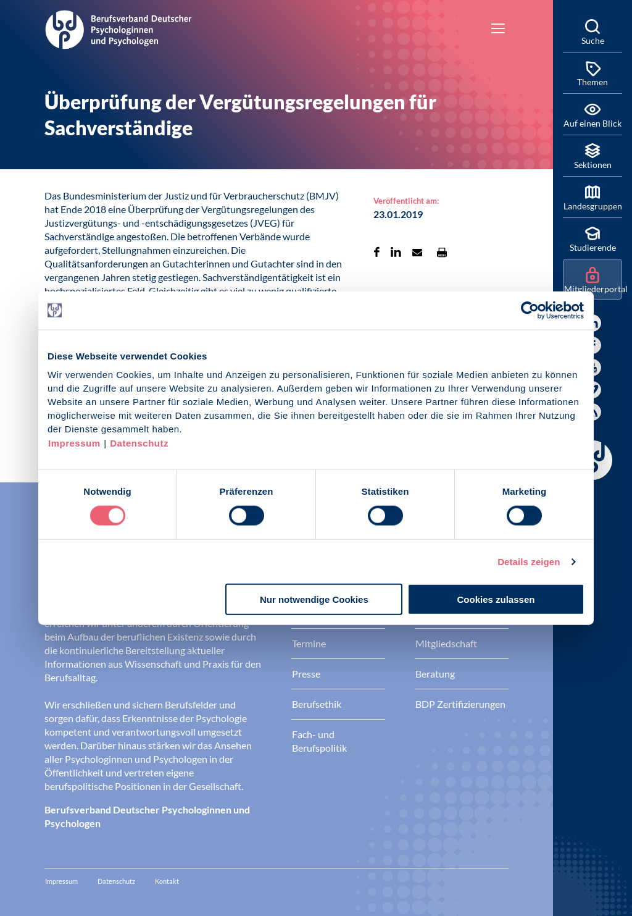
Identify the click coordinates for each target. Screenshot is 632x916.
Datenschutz (139, 443)
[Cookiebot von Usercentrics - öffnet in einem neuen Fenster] (530, 310)
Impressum (74, 443)
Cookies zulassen (496, 599)
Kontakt (167, 881)
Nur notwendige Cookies (314, 599)
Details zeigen (528, 561)
